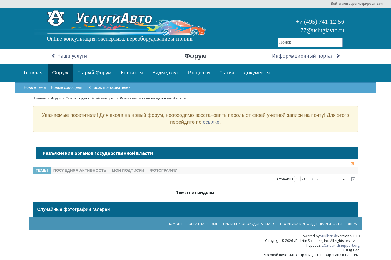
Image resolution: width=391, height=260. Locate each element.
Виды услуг (165, 73)
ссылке (211, 122)
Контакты (132, 73)
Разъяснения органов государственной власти (153, 98)
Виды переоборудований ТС (249, 223)
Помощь (176, 223)
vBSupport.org (348, 245)
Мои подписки (128, 170)
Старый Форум (94, 73)
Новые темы (35, 87)
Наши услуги (69, 56)
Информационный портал (306, 56)
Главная (33, 73)
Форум (60, 73)
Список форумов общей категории (90, 98)
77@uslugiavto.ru (322, 30)
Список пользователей (110, 87)
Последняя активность (79, 170)
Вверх (352, 223)
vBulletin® (328, 236)
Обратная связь (203, 223)
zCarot (327, 245)
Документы (257, 73)
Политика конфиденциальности (311, 223)
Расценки (199, 73)
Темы (42, 170)
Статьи (226, 73)
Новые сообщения (67, 87)
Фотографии (164, 170)
